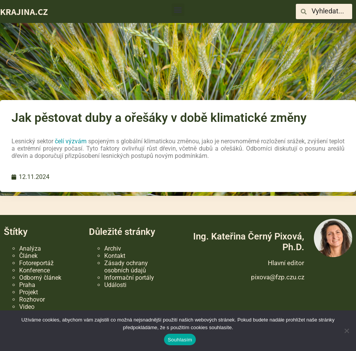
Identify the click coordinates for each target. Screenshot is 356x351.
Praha (27, 285)
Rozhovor (32, 299)
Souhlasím (180, 340)
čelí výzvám (71, 141)
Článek (28, 255)
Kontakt (114, 255)
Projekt (28, 292)
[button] (178, 9)
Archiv (112, 248)
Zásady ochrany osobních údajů (126, 266)
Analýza (30, 248)
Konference (34, 270)
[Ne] (346, 331)
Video (26, 306)
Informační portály (129, 277)
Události (115, 285)
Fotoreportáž (36, 263)
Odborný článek (40, 277)
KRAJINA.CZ (24, 11)
